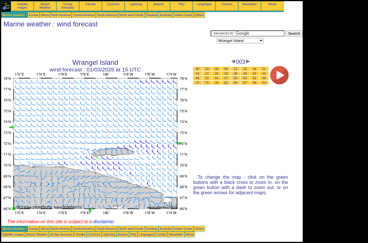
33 (226, 73)
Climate (90, 4)
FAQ (181, 4)
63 (245, 78)
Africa (45, 15)
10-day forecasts (68, 5)
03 (207, 69)
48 (197, 78)
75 (207, 82)
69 (264, 78)
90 (254, 82)
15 (245, 69)
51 (207, 78)
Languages (204, 4)
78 (216, 82)
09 (226, 69)
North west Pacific (131, 15)
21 (264, 69)
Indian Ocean (183, 15)
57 (226, 78)
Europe (34, 15)
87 (245, 82)
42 (254, 73)
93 (264, 82)
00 (197, 69)
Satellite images (22, 5)
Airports (158, 4)
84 (235, 82)
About (272, 4)
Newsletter (249, 4)
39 (245, 73)
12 (235, 69)
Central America (84, 15)
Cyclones (113, 4)
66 (254, 78)
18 (254, 69)
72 (197, 82)
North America (61, 15)
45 (264, 73)
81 (226, 82)
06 (216, 69)
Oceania (152, 15)
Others (199, 15)
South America (107, 15)
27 (207, 73)
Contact (227, 4)
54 (216, 78)
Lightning (136, 4)
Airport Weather (45, 5)
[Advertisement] (106, 43)
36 (235, 73)
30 (216, 73)
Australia (165, 15)
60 (235, 78)
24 (197, 73)
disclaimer (103, 221)
